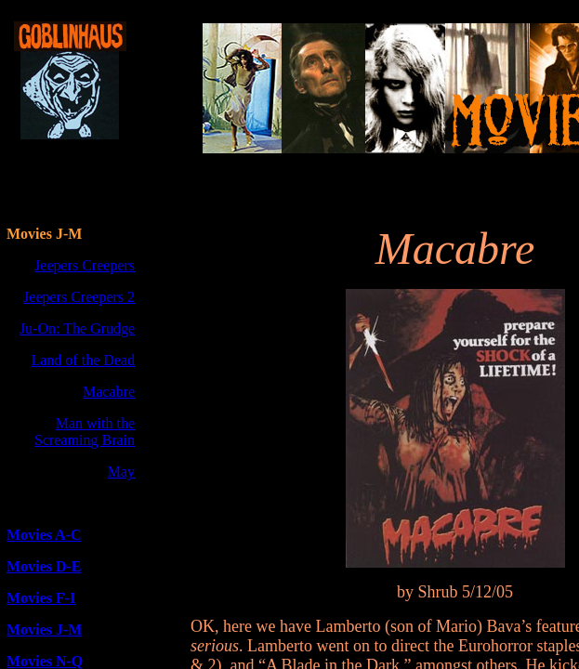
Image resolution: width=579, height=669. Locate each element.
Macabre (109, 392)
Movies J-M (44, 629)
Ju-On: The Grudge (77, 328)
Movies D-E (44, 566)
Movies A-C (44, 535)
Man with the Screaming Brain (84, 431)
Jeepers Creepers (84, 265)
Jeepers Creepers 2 (79, 297)
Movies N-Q (45, 661)
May (121, 471)
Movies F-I (41, 598)
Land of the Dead (83, 360)
